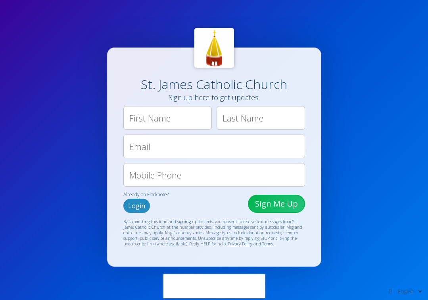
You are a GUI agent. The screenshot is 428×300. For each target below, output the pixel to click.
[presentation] (214, 286)
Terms (267, 244)
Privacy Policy (240, 244)
